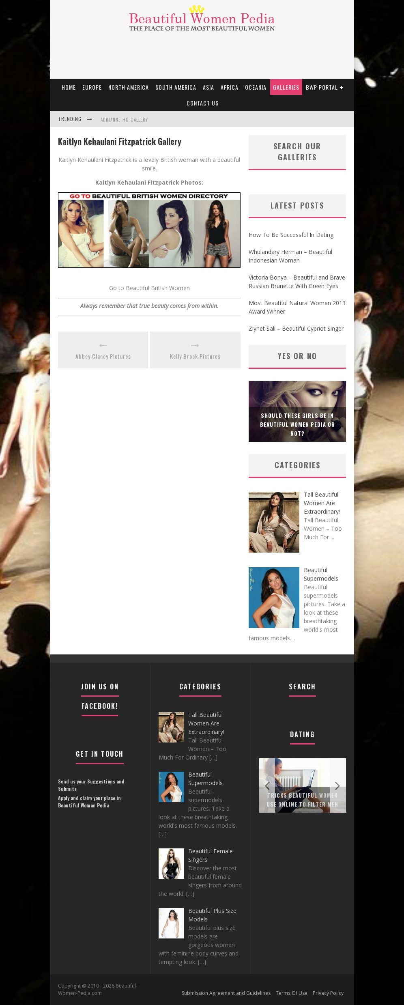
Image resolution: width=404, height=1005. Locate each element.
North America (128, 87)
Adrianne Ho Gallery (124, 119)
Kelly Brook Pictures (195, 356)
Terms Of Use (291, 993)
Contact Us (203, 103)
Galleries (286, 87)
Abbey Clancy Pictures (103, 356)
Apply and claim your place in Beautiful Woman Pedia (89, 801)
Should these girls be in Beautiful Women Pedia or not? (297, 424)
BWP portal (322, 87)
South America (175, 87)
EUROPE (92, 87)
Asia (208, 87)
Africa (230, 87)
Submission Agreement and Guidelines (226, 993)
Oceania (255, 87)
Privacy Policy (328, 993)
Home (69, 87)
